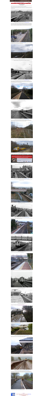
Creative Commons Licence (27, 22)
